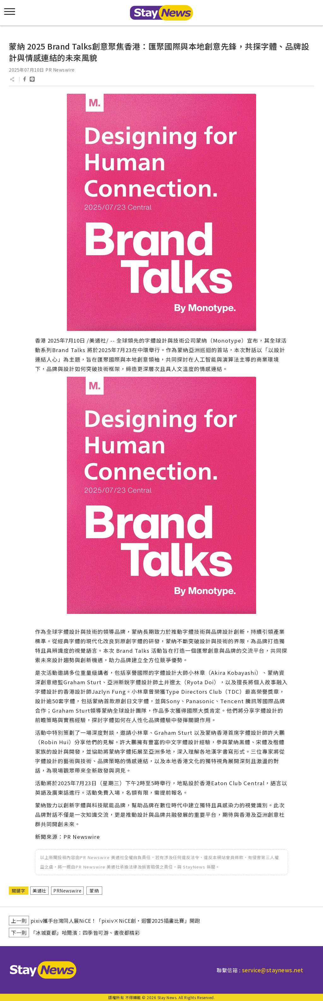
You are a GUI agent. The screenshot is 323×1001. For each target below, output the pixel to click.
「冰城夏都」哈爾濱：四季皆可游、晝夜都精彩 (85, 932)
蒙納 (94, 890)
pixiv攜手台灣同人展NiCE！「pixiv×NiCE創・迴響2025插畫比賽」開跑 (115, 920)
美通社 (39, 890)
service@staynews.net (272, 970)
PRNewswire (67, 890)
